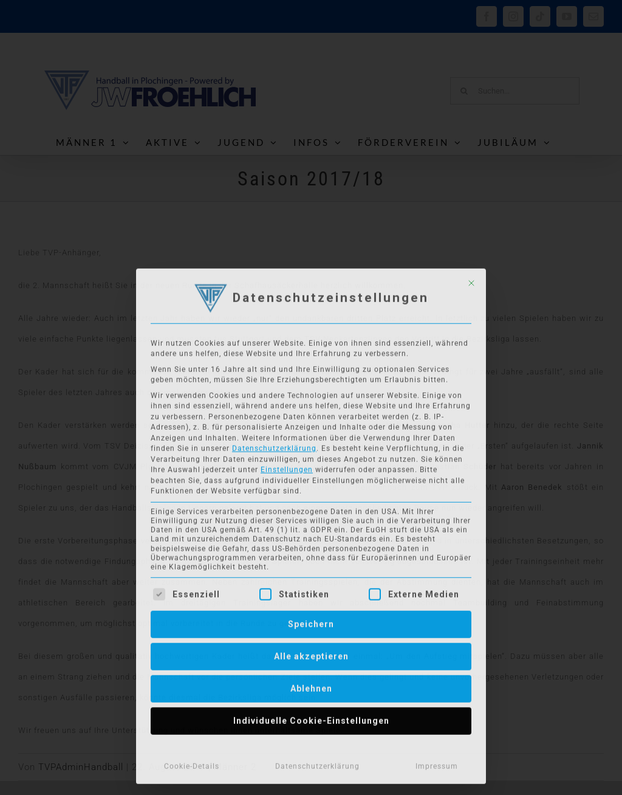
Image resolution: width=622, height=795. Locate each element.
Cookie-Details (191, 763)
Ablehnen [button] (311, 685)
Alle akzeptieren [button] (311, 653)
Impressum (436, 763)
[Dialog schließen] (471, 280)
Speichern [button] (311, 621)
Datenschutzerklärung (274, 445)
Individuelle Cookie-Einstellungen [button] (311, 718)
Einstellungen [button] (287, 467)
